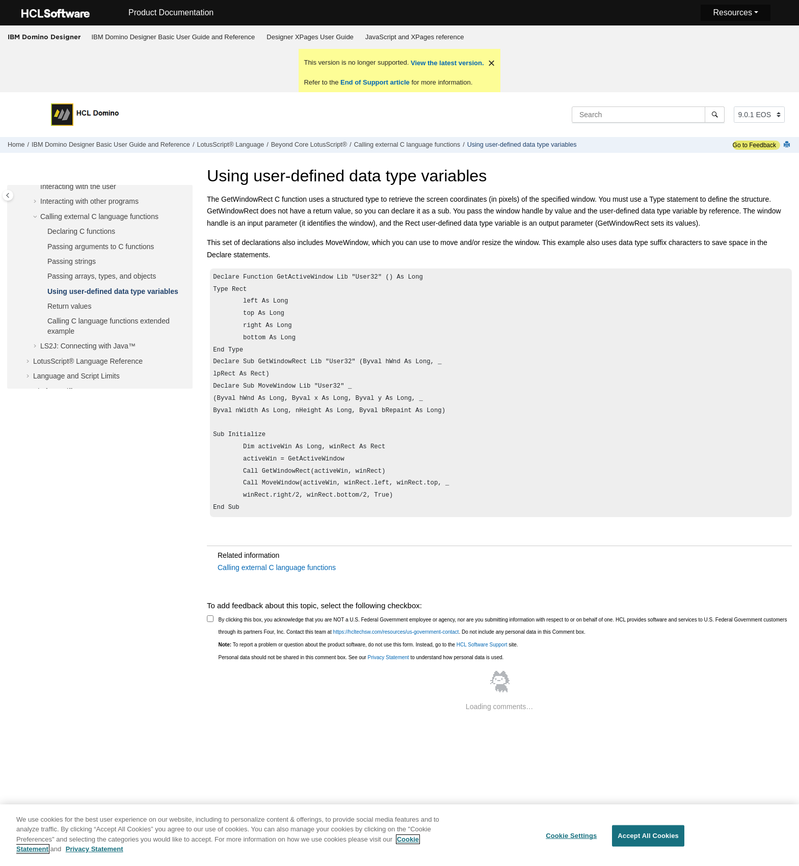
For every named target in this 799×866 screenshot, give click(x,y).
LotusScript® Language (230, 144)
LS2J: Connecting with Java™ (88, 346)
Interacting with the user (78, 186)
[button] (36, 187)
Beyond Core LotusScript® (309, 144)
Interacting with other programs (89, 201)
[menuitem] (173, 37)
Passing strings (71, 261)
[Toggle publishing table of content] (8, 195)
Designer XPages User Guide (310, 37)
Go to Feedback (754, 145)
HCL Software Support (482, 665)
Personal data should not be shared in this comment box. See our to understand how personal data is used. (361, 678)
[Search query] (648, 114)
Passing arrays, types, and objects (101, 276)
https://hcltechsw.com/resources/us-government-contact (396, 652)
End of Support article (374, 82)
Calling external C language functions (407, 144)
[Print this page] (787, 145)
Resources (732, 12)
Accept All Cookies (648, 842)
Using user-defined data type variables (522, 144)
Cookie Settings (571, 842)
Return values (69, 306)
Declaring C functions (81, 231)
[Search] (715, 114)
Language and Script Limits (76, 376)
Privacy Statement (388, 678)
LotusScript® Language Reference (88, 361)
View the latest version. (446, 63)
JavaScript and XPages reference (414, 37)
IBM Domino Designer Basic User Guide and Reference (173, 37)
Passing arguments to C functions (100, 246)
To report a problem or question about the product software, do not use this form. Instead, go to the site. (368, 665)
